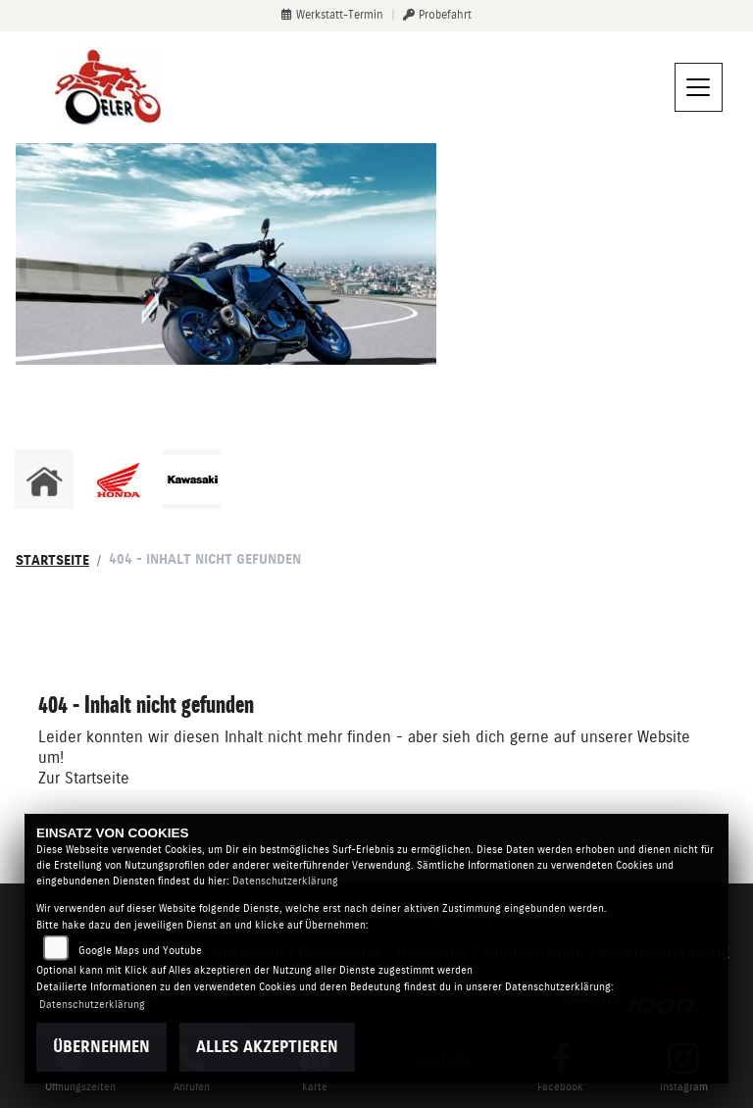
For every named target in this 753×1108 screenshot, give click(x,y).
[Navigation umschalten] (699, 87)
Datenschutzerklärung (285, 881)
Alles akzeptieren (267, 1046)
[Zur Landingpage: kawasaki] (191, 479)
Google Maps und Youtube (140, 950)
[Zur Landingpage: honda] (117, 479)
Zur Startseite (83, 778)
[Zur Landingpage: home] (44, 479)
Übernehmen (101, 1046)
